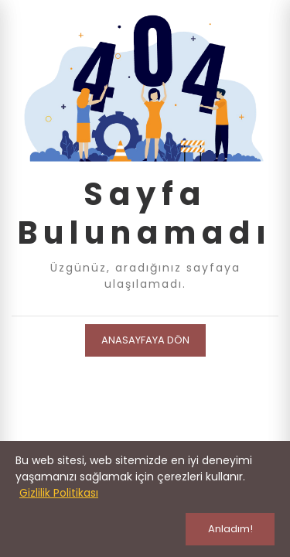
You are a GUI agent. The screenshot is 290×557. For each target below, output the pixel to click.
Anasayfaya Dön (145, 340)
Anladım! (230, 528)
